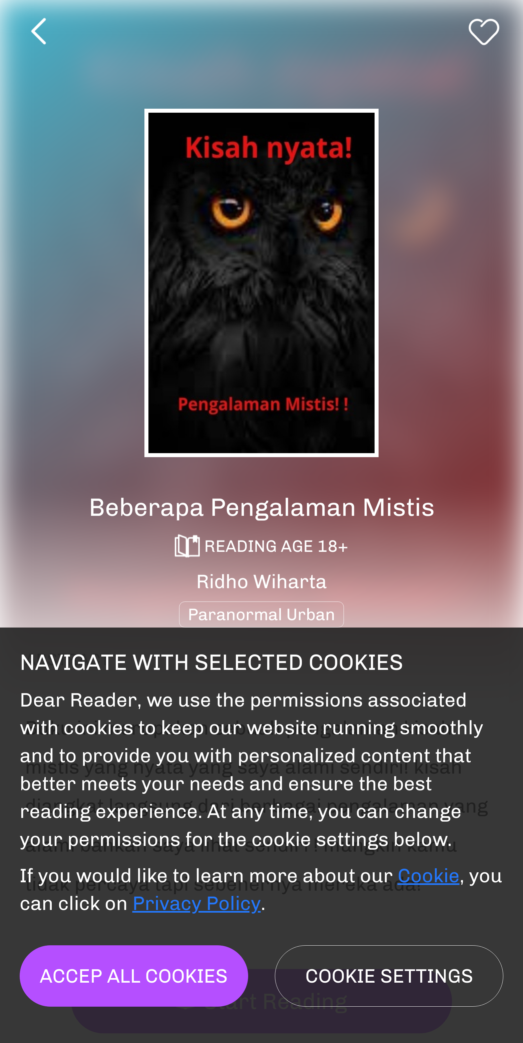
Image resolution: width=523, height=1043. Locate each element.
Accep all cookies (134, 976)
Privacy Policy (196, 903)
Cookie (429, 875)
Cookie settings (389, 976)
